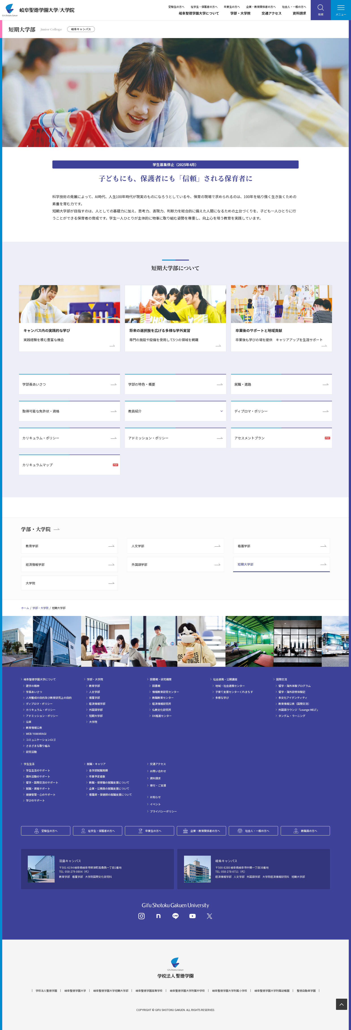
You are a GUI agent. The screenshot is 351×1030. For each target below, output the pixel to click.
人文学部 (138, 546)
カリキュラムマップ (37, 464)
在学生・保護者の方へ (204, 7)
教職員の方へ (309, 831)
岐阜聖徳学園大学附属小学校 (229, 990)
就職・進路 (242, 384)
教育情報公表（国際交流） (294, 703)
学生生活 (29, 764)
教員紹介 (135, 411)
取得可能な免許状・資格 (40, 411)
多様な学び (222, 697)
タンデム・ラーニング (291, 716)
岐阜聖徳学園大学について (199, 13)
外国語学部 (139, 564)
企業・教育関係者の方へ (261, 7)
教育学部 (32, 546)
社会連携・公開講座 (225, 679)
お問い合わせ (158, 771)
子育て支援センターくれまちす (234, 692)
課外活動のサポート (38, 776)
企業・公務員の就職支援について (109, 788)
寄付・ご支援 (158, 785)
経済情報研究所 (161, 703)
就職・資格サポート (38, 788)
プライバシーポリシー (163, 811)
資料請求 (299, 13)
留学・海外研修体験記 (291, 692)
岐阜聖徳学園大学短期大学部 (110, 990)
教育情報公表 (34, 727)
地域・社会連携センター (230, 686)
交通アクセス (272, 13)
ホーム (25, 608)
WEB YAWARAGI (36, 733)
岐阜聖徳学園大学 (75, 990)
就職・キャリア (96, 764)
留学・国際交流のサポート (42, 782)
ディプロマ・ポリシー (251, 411)
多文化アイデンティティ (292, 697)
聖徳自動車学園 (306, 990)
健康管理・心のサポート (41, 794)
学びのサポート (35, 800)
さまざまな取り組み (38, 746)
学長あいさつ (34, 692)
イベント (155, 804)
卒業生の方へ (232, 7)
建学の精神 (32, 686)
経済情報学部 (35, 564)
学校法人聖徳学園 (46, 990)
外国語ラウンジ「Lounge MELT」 (298, 710)
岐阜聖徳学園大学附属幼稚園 (272, 990)
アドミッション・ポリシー (148, 438)
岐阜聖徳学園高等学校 (149, 990)
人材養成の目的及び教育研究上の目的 (49, 697)
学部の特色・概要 (141, 384)
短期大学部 (245, 564)
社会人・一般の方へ (294, 7)
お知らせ (155, 797)
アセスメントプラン (249, 438)
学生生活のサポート (38, 770)
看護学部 (244, 546)
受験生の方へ (176, 7)
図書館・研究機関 (160, 679)
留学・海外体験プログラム (294, 686)
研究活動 (31, 752)
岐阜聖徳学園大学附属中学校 (187, 990)
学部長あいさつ (34, 384)
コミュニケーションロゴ (41, 740)
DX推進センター (162, 716)
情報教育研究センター (165, 692)
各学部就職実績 (98, 770)
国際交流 (281, 679)
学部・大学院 (240, 13)
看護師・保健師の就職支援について (110, 794)
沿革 (28, 722)
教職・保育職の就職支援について (109, 782)
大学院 (30, 583)
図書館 (156, 686)
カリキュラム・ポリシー (40, 438)
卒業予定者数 (97, 776)
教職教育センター (163, 697)
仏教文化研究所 (161, 710)
